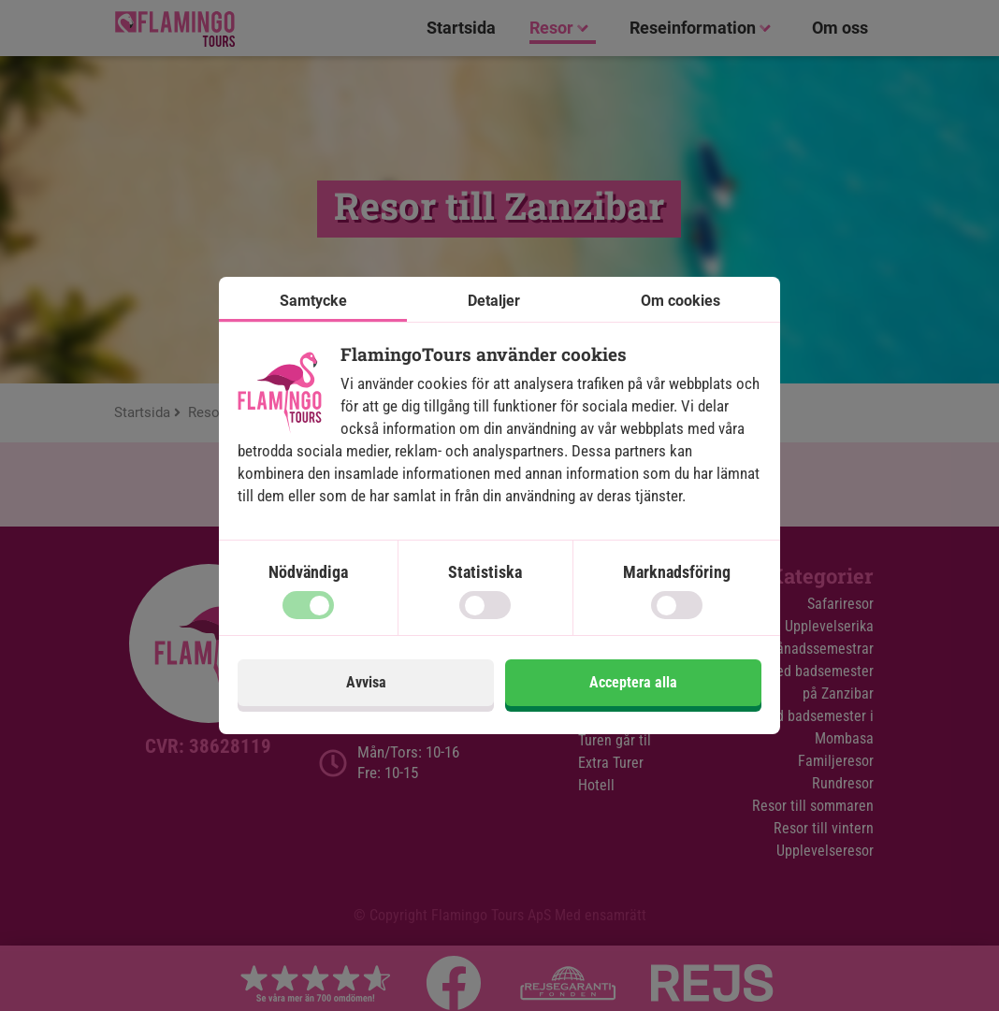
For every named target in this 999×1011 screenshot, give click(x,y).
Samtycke (313, 301)
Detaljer (494, 301)
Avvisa (366, 682)
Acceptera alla (633, 682)
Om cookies (680, 301)
